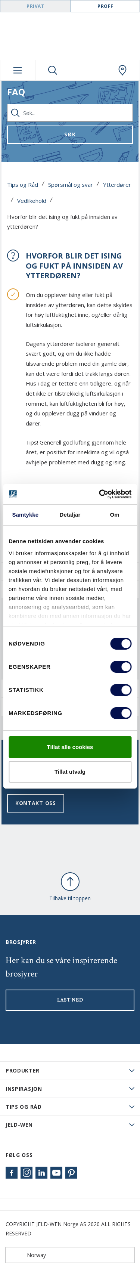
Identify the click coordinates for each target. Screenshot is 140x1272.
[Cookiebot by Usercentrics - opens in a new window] (99, 494)
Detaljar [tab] (70, 514)
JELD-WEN (19, 1124)
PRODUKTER (22, 1070)
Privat (35, 6)
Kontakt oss (35, 803)
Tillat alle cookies (70, 747)
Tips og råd (24, 1106)
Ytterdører (117, 184)
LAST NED (70, 1000)
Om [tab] (114, 514)
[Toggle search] (53, 70)
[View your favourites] (87, 70)
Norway (27, 1255)
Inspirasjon (24, 1088)
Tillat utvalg (70, 771)
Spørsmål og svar (70, 184)
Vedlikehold (31, 200)
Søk (69, 134)
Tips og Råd (22, 184)
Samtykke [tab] (25, 514)
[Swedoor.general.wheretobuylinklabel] (122, 70)
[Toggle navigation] (17, 70)
